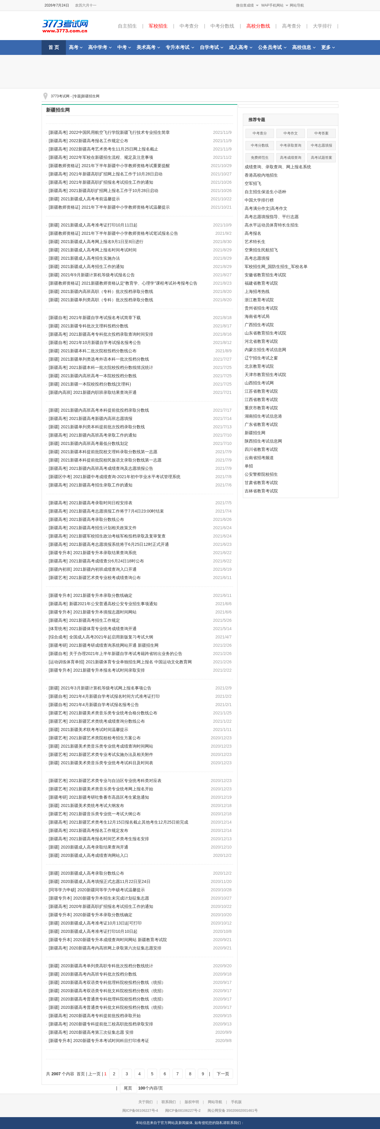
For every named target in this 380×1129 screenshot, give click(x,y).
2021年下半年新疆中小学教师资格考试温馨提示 (126, 207)
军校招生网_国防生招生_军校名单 (276, 266)
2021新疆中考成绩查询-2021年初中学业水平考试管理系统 (126, 476)
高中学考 (100, 47)
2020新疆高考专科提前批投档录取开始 (105, 1015)
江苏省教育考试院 (261, 391)
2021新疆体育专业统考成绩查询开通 (103, 628)
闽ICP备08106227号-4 (140, 1111)
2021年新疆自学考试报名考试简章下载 (105, 317)
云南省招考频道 (259, 457)
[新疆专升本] (60, 552)
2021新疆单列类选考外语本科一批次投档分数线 (105, 359)
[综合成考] (58, 637)
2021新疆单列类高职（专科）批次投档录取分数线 (107, 299)
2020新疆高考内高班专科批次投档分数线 (99, 974)
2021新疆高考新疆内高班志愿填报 (100, 418)
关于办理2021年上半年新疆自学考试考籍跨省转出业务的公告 (125, 653)
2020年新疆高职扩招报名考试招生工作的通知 (111, 906)
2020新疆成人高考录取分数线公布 (92, 873)
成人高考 (240, 47)
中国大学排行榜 (259, 200)
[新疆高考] (58, 132)
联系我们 (169, 1102)
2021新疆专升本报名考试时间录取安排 (109, 670)
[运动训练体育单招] (66, 661)
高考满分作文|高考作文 (266, 208)
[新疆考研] (58, 645)
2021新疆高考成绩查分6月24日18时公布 (106, 561)
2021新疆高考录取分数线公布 (96, 519)
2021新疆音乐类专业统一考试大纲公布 (105, 813)
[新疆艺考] (58, 577)
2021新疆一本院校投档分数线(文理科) (96, 384)
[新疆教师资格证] (64, 165)
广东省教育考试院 (261, 424)
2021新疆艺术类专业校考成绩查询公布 (105, 577)
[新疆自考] (58, 317)
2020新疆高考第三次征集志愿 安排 (101, 1032)
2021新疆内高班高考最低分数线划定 (94, 443)
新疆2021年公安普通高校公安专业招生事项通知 (113, 603)
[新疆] (54, 198)
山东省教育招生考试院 (265, 333)
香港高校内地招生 (261, 175)
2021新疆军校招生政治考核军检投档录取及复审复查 (117, 536)
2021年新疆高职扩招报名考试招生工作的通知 (111, 182)
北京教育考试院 (259, 366)
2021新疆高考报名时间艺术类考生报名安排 (109, 838)
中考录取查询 (290, 145)
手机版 (236, 1102)
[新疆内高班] (60, 392)
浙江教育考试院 (259, 299)
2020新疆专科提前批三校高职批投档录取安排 (111, 1024)
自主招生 (127, 25)
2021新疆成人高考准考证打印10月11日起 (99, 225)
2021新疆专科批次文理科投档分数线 (94, 326)
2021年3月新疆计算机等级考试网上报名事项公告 (106, 688)
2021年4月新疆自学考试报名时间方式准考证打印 (114, 696)
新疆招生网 (58, 109)
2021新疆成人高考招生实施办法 (90, 258)
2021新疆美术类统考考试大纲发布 (92, 805)
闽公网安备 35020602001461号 (233, 1111)
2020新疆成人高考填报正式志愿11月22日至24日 (106, 881)
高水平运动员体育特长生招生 (272, 225)
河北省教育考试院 (261, 341)
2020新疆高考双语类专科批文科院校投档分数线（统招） (113, 990)
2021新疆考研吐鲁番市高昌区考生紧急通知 (109, 797)
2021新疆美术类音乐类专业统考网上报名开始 (111, 789)
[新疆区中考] (60, 476)
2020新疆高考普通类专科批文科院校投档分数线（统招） (113, 1007)
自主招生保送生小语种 (265, 191)
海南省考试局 (257, 316)
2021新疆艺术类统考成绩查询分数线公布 (107, 721)
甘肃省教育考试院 (261, 482)
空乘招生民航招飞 (261, 250)
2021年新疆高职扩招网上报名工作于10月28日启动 (115, 174)
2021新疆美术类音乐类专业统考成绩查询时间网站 (107, 746)
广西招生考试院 (259, 324)
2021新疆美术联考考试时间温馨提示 (94, 729)
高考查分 (291, 25)
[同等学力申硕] (62, 889)
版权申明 (192, 1102)
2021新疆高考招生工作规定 (94, 620)
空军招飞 (253, 183)
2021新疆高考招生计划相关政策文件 (103, 527)
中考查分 (189, 25)
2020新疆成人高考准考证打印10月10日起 (99, 931)
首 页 (53, 47)
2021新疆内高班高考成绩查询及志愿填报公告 (111, 468)
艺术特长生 (255, 241)
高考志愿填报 (257, 258)
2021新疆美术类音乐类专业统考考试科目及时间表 (107, 762)
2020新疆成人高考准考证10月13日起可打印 (101, 923)
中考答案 (321, 133)
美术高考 (148, 47)
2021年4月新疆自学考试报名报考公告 (104, 704)
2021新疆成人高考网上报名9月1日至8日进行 (102, 241)
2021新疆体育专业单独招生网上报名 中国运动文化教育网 (139, 661)
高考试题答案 (321, 158)
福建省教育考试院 (261, 283)
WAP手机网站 (272, 5)
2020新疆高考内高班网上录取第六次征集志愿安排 (115, 948)
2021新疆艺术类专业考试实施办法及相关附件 (111, 754)
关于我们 (145, 1102)
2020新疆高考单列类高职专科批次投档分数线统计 (107, 965)
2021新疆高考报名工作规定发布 (98, 830)
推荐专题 (256, 119)
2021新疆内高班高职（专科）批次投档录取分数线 (107, 291)
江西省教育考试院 (261, 399)
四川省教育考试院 (261, 449)
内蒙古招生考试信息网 (265, 349)
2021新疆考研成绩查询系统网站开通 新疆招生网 (114, 645)
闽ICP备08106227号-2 (183, 1111)
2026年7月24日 (57, 5)
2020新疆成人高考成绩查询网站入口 (94, 855)
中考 (124, 47)
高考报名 (253, 233)
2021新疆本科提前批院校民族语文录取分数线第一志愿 (111, 460)
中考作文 (291, 133)
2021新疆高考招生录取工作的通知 (100, 485)
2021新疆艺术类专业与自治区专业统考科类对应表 (115, 780)
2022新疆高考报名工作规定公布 (98, 140)
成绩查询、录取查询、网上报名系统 (278, 166)
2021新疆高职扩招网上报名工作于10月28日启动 (113, 190)
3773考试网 (60, 96)
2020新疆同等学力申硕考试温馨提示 (111, 889)
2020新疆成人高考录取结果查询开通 (94, 847)
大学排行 (322, 25)
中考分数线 (222, 25)
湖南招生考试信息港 (263, 416)
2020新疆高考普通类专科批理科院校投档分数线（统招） (113, 999)
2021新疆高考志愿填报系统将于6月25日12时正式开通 (119, 544)
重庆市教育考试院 (261, 407)
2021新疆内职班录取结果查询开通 (105, 392)
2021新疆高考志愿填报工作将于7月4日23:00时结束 (116, 511)
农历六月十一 (85, 5)
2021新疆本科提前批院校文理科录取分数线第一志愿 (109, 451)
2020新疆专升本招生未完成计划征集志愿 (111, 898)
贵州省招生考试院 (261, 308)
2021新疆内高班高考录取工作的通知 (103, 435)
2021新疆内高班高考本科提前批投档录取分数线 (105, 410)
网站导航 (297, 5)
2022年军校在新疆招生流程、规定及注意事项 (111, 157)
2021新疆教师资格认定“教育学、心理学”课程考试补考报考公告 (139, 283)
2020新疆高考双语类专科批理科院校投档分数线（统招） (113, 982)
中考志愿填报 (321, 145)
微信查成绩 (245, 5)
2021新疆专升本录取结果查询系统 (105, 552)
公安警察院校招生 (261, 474)
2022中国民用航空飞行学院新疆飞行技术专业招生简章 (119, 132)
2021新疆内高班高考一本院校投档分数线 (99, 375)
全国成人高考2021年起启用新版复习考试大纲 (111, 637)
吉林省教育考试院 (261, 491)
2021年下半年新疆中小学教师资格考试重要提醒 (126, 165)
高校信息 (304, 47)
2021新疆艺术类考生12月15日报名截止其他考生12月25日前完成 (128, 822)
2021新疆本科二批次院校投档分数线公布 (99, 350)
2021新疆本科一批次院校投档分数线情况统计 (111, 367)
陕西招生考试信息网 (263, 441)
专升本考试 (180, 47)
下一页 (223, 1073)
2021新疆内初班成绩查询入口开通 (105, 569)
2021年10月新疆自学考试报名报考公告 (105, 342)
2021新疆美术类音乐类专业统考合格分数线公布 (113, 713)
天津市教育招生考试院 (265, 374)
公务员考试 (272, 47)
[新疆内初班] (60, 569)
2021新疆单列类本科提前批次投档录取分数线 (103, 426)
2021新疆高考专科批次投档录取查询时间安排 (111, 334)
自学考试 (211, 47)
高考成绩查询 (290, 158)
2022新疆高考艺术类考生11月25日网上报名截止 (113, 149)
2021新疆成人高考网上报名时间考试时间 (99, 250)
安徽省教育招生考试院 (265, 274)
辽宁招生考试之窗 (261, 358)
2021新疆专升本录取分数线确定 (102, 595)
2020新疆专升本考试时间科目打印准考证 (111, 1040)
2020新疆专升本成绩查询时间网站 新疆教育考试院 (120, 939)
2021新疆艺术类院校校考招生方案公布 (105, 737)
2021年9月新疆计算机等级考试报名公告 (98, 274)
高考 (76, 47)
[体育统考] (58, 628)
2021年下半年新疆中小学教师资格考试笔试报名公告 (130, 233)
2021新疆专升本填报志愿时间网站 (105, 612)
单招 (249, 466)
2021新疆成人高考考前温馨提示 (90, 198)
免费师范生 (260, 158)
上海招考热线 (257, 291)
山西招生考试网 (259, 382)
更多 (328, 47)
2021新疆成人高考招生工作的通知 (92, 266)
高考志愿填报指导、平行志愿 (272, 216)
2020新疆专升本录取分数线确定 (102, 914)
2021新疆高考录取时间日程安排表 (100, 502)
